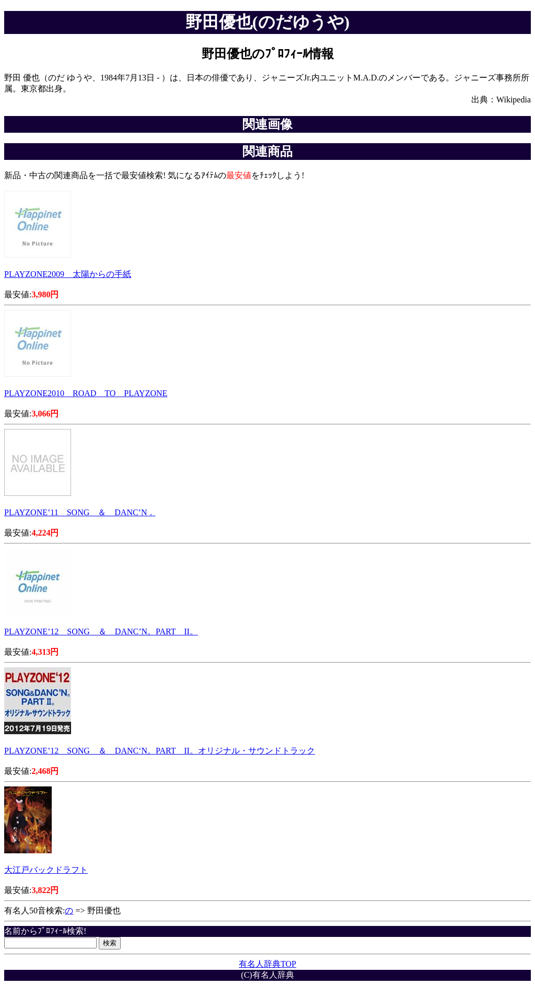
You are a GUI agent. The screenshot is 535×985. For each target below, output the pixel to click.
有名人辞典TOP (267, 963)
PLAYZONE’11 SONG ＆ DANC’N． (79, 512)
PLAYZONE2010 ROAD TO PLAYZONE (85, 393)
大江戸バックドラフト (46, 869)
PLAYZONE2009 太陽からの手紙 (67, 274)
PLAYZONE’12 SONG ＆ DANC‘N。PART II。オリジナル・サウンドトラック (159, 750)
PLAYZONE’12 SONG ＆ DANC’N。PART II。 (101, 631)
